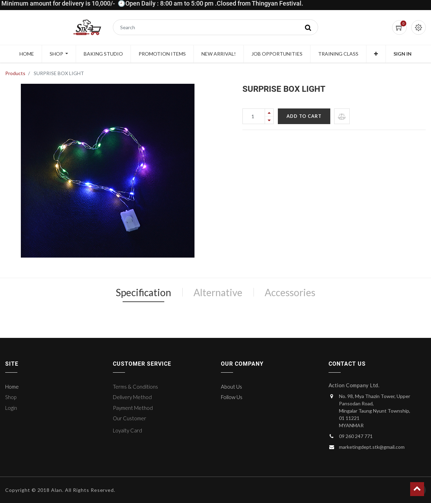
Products (15, 73)
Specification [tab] (143, 292)
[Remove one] (269, 120)
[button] (376, 54)
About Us (231, 386)
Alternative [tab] (217, 292)
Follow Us (231, 397)
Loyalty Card (127, 430)
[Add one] (269, 112)
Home (12, 386)
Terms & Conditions (135, 386)
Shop (10, 397)
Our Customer (129, 418)
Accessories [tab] (290, 292)
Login (11, 408)
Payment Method (133, 408)
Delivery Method (132, 397)
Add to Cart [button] (304, 116)
